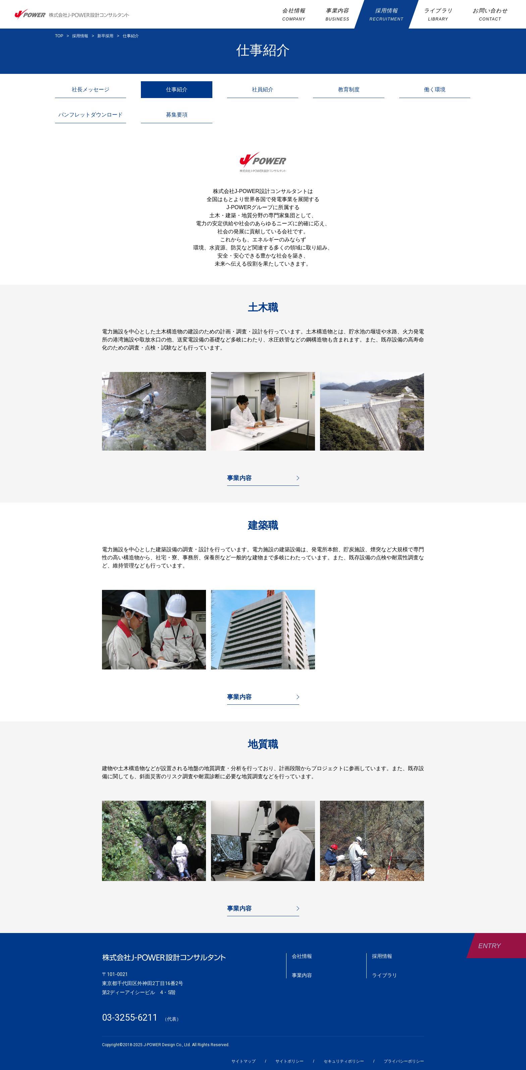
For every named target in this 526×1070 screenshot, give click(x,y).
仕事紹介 (131, 36)
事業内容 (239, 478)
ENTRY (489, 945)
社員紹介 (262, 89)
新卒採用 (105, 36)
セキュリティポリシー (344, 1061)
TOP (59, 36)
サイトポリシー (289, 1061)
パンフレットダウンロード (90, 115)
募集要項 (177, 115)
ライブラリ (384, 975)
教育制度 (349, 89)
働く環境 (434, 89)
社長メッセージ (90, 89)
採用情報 (80, 36)
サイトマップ (243, 1061)
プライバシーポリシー (404, 1061)
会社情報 (302, 956)
